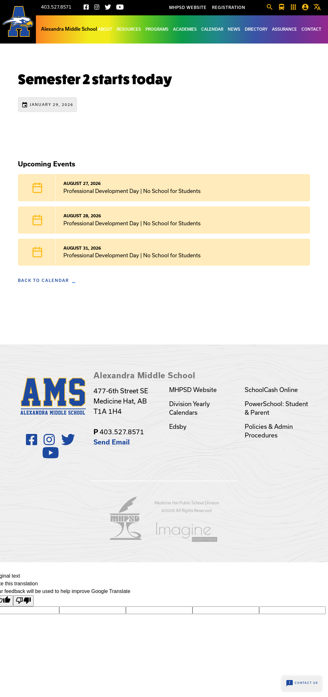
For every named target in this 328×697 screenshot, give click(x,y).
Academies (185, 29)
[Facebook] (86, 8)
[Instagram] (96, 8)
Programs (156, 29)
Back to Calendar (43, 280)
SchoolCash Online (271, 389)
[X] (108, 8)
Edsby (177, 426)
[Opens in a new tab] (126, 538)
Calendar (212, 29)
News (234, 29)
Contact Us (302, 683)
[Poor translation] (23, 600)
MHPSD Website (188, 7)
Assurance (284, 29)
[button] (270, 7)
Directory (256, 29)
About (105, 29)
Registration (228, 7)
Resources (129, 29)
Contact (311, 29)
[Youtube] (120, 8)
